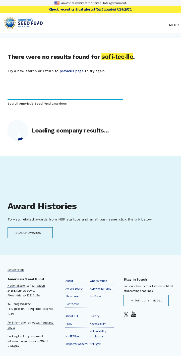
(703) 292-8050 (22, 304)
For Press (95, 296)
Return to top (16, 270)
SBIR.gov (95, 344)
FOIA (69, 324)
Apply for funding (100, 288)
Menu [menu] (174, 25)
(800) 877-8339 (23, 309)
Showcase (72, 296)
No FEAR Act (73, 336)
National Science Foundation (26, 285)
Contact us (72, 304)
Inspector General (77, 344)
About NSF (72, 316)
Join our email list (148, 300)
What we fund (98, 281)
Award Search (75, 288)
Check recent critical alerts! (90, 9)
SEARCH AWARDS (28, 233)
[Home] (85, 25)
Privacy (94, 316)
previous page (72, 71)
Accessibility (98, 324)
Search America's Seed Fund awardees (37, 103)
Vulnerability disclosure (98, 333)
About (69, 281)
